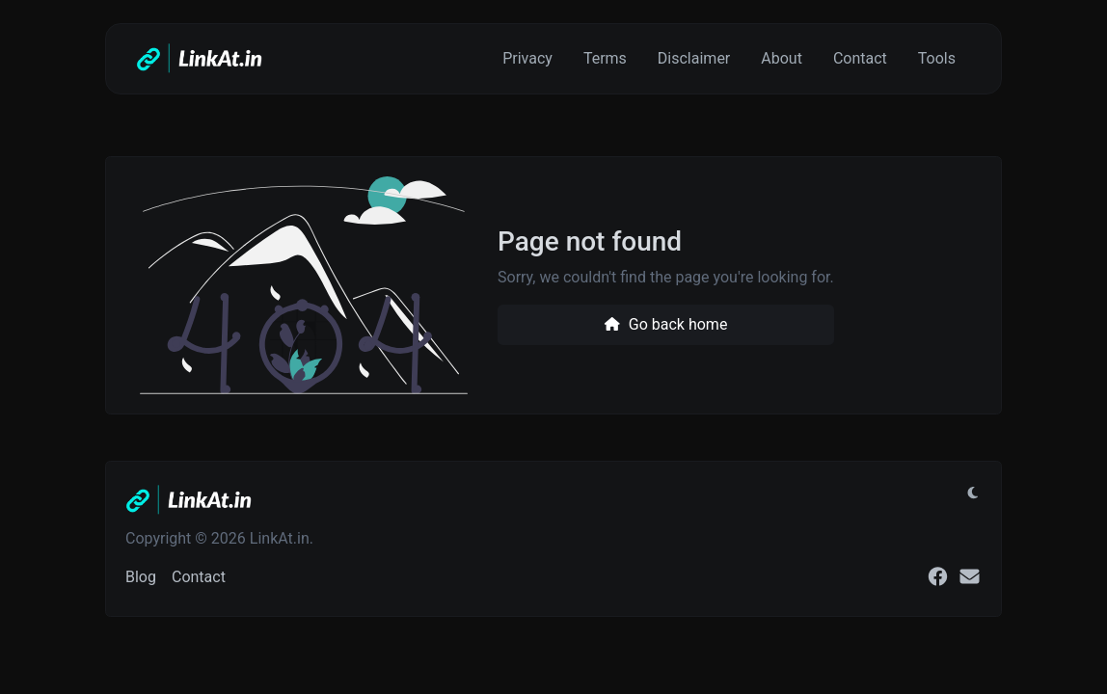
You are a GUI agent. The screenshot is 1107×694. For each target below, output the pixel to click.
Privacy (527, 58)
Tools (937, 58)
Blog (140, 577)
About (781, 58)
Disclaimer (694, 58)
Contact (860, 58)
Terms (605, 58)
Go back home (665, 324)
